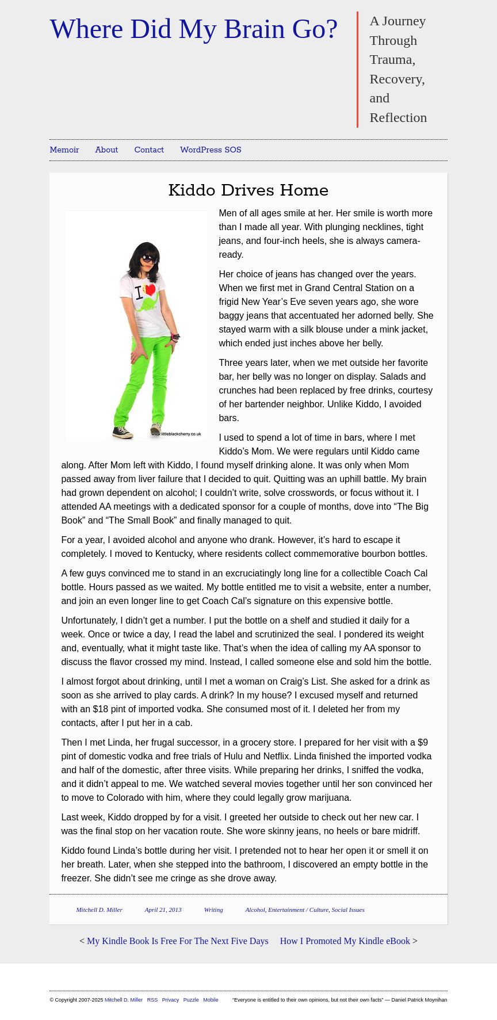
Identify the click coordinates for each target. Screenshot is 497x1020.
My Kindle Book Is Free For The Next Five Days (178, 941)
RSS (153, 1000)
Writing (213, 909)
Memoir (64, 150)
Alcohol (255, 909)
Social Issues (348, 909)
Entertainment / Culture (298, 909)
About (106, 150)
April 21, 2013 (163, 909)
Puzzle (191, 1000)
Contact (149, 150)
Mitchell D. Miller (99, 909)
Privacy (170, 1000)
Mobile (211, 1000)
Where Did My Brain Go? (193, 28)
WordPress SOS (211, 150)
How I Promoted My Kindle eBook (345, 941)
